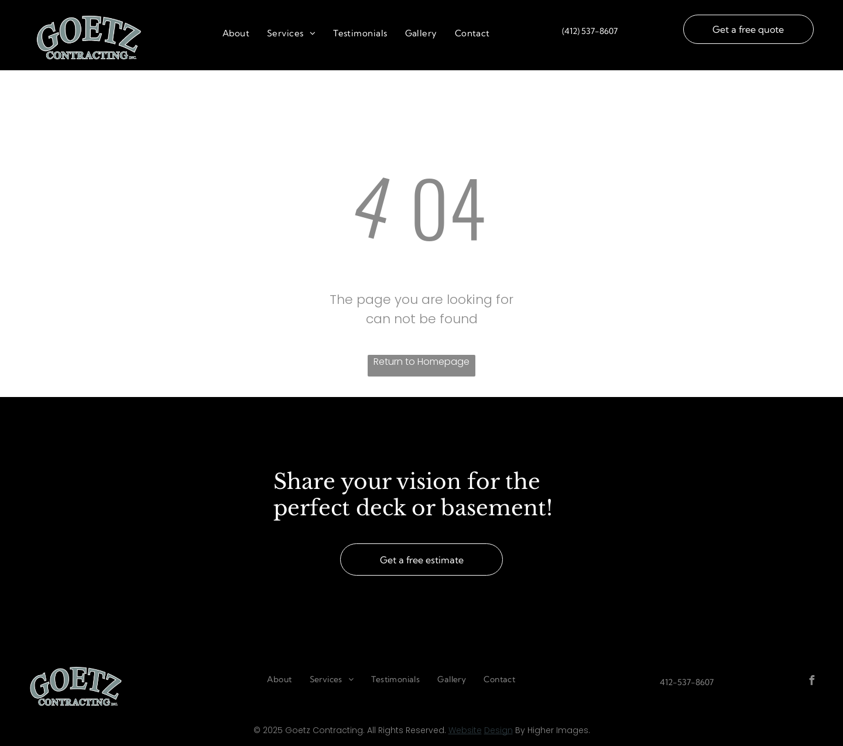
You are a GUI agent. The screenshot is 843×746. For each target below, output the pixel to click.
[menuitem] (236, 33)
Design (498, 730)
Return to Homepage (421, 361)
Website (465, 730)
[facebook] (812, 682)
